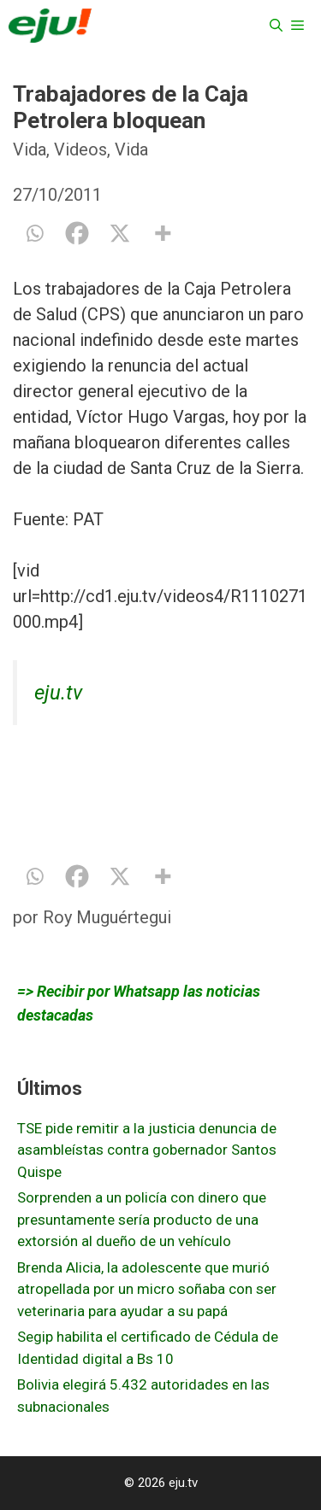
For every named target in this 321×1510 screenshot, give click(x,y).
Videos (80, 149)
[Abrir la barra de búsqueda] (276, 25)
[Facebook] (77, 233)
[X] (120, 233)
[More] (162, 233)
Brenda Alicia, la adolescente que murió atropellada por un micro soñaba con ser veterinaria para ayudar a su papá (146, 1289)
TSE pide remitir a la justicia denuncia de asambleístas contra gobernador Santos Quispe (146, 1150)
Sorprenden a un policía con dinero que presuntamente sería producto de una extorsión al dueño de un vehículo (141, 1219)
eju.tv (58, 693)
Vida (29, 149)
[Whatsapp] (34, 233)
